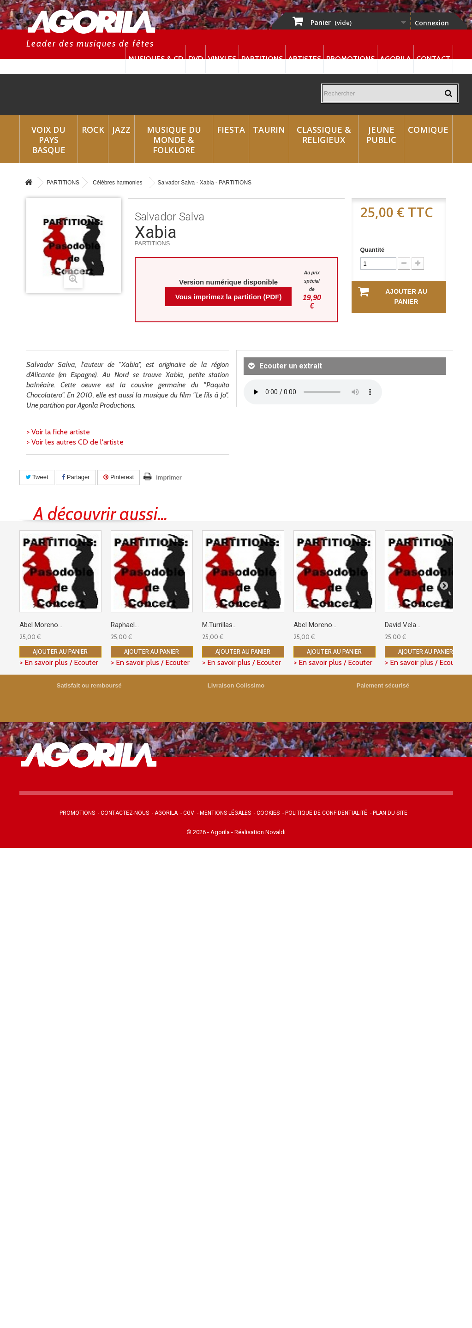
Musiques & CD (155, 58)
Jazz (121, 129)
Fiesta (231, 129)
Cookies (268, 813)
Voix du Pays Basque (48, 139)
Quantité (372, 249)
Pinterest (118, 477)
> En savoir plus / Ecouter (58, 662)
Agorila (395, 58)
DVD (195, 58)
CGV (188, 813)
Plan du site (390, 813)
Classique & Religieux (324, 134)
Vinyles (222, 58)
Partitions (262, 58)
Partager (76, 477)
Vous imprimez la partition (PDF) (228, 297)
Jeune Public (381, 134)
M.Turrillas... (219, 625)
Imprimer (169, 477)
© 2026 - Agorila (208, 832)
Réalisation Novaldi (260, 832)
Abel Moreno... (40, 625)
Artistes (304, 58)
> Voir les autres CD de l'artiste (75, 442)
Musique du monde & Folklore (174, 139)
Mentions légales (225, 813)
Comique (428, 129)
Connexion (432, 22)
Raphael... (125, 625)
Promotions (350, 58)
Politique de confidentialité (326, 813)
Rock (93, 129)
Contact (433, 58)
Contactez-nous (125, 813)
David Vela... (402, 625)
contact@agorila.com (330, 773)
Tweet (36, 477)
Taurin (269, 129)
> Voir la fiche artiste (58, 431)
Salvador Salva (169, 217)
